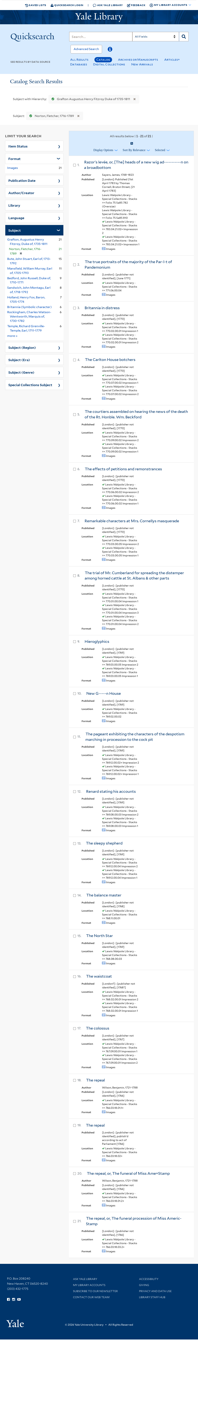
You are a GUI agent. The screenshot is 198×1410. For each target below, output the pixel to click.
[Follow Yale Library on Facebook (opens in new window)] (8, 1299)
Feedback (136, 5)
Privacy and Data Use (155, 1291)
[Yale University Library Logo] (99, 17)
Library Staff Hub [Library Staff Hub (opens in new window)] (152, 1297)
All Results (79, 59)
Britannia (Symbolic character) (29, 307)
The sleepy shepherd (104, 843)
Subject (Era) (19, 359)
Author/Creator (21, 192)
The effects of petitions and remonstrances (123, 469)
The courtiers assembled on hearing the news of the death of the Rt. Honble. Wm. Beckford (136, 414)
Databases (78, 64)
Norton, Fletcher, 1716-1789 (51, 116)
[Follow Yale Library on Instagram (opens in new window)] (13, 1299)
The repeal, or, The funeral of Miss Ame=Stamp (128, 1173)
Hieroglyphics (97, 641)
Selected (160, 150)
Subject (14, 230)
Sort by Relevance (134, 150)
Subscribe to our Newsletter (95, 1291)
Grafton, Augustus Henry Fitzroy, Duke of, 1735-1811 (27, 242)
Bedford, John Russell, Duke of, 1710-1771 (29, 280)
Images (12, 168)
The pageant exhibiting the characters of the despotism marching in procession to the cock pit (134, 737)
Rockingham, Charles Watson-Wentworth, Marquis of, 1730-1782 (29, 316)
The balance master (103, 895)
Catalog (103, 59)
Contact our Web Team (91, 1297)
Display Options (103, 150)
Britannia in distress (102, 308)
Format (14, 158)
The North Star (99, 935)
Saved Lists (35, 5)
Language (16, 217)
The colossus (97, 1028)
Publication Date (21, 180)
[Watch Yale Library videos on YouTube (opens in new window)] (19, 1299)
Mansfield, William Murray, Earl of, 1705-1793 (29, 271)
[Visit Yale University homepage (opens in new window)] (15, 1322)
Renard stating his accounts (111, 791)
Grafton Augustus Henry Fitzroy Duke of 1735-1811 (90, 99)
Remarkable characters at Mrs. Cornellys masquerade (132, 521)
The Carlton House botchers (110, 359)
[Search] (100, 36)
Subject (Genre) (21, 372)
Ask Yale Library (108, 5)
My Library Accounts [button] (168, 5)
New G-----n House (103, 693)
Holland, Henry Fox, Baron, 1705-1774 (26, 299)
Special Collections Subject (30, 384)
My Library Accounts (89, 1285)
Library (14, 205)
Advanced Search (86, 49)
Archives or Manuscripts (138, 59)
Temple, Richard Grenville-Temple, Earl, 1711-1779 (26, 328)
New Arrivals (142, 64)
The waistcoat (99, 976)
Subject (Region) (22, 347)
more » (12, 336)
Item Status (18, 146)
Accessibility (148, 1279)
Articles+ (172, 59)
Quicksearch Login (66, 5)
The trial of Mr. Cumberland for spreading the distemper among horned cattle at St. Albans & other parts (134, 576)
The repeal (95, 1080)
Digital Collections (109, 64)
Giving (144, 1285)
